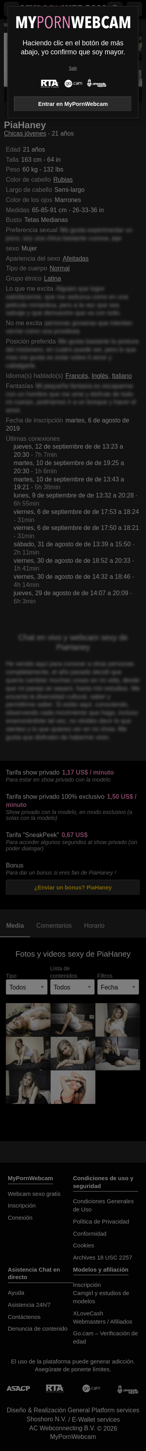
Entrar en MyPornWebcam (73, 104)
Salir (73, 68)
